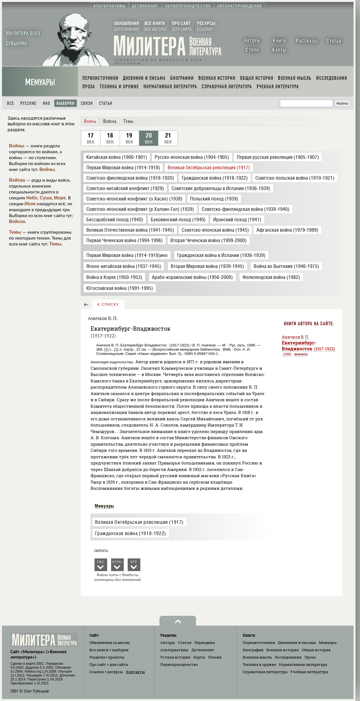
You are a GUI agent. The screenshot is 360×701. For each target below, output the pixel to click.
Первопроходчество (179, 664)
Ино (46, 103)
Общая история (316, 649)
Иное (30, 203)
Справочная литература (265, 671)
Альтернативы (174, 649)
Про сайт (108, 664)
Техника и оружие (259, 664)
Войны (16, 145)
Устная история (175, 657)
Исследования (288, 657)
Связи (87, 103)
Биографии (253, 649)
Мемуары (40, 82)
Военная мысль (257, 657)
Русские (28, 103)
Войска (17, 180)
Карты (199, 657)
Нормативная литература (303, 664)
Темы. (56, 244)
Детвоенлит (203, 649)
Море (60, 197)
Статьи (105, 103)
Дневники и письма (297, 642)
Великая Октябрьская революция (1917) (139, 522)
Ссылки (106, 671)
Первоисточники (259, 642)
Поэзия (215, 657)
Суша (46, 197)
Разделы (106, 657)
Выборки (66, 103)
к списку (108, 304)
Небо (31, 197)
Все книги (109, 649)
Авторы (167, 642)
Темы (15, 232)
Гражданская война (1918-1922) (130, 533)
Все (10, 103)
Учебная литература (309, 671)
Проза (310, 657)
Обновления (109, 642)
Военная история (282, 649)
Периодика (204, 642)
